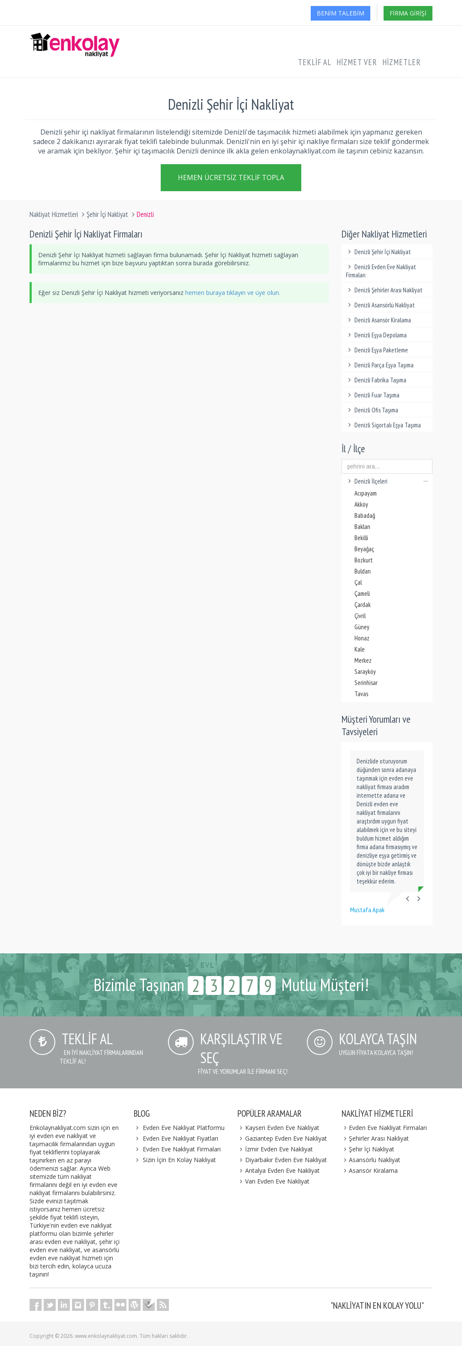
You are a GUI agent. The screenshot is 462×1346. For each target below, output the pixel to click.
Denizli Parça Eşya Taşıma (380, 365)
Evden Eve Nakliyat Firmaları (182, 1149)
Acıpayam (365, 493)
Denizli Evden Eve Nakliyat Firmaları (381, 271)
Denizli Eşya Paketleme (377, 350)
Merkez (363, 660)
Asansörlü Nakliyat (371, 1160)
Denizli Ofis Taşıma (372, 410)
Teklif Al (314, 62)
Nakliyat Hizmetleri (54, 214)
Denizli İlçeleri (387, 481)
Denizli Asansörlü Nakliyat (380, 305)
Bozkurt (363, 560)
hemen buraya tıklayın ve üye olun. (232, 292)
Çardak (362, 605)
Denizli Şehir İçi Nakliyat (378, 252)
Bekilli (361, 538)
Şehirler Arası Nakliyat (375, 1138)
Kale (359, 649)
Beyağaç (364, 549)
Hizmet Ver (356, 62)
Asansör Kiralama (370, 1170)
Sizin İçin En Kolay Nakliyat (179, 1160)
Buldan (362, 571)
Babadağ (364, 515)
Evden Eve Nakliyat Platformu (184, 1128)
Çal (358, 582)
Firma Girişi (408, 13)
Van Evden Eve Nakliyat (273, 1181)
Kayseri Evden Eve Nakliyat (278, 1128)
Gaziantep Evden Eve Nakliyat (282, 1138)
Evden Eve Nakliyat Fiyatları (180, 1138)
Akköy (361, 504)
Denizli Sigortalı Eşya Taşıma (383, 425)
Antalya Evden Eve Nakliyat (278, 1170)
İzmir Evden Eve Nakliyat (275, 1149)
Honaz (361, 638)
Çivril (360, 616)
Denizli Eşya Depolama (376, 335)
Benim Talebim (340, 13)
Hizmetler (401, 62)
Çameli (362, 593)
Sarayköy (365, 671)
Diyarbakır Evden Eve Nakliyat (282, 1160)
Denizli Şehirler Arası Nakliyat (384, 290)
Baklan (362, 527)
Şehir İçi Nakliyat (107, 214)
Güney (361, 627)
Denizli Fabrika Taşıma (376, 380)
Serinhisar (366, 683)
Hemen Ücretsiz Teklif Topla (231, 177)
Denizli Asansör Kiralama (378, 320)
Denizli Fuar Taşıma (373, 395)
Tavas (361, 694)
